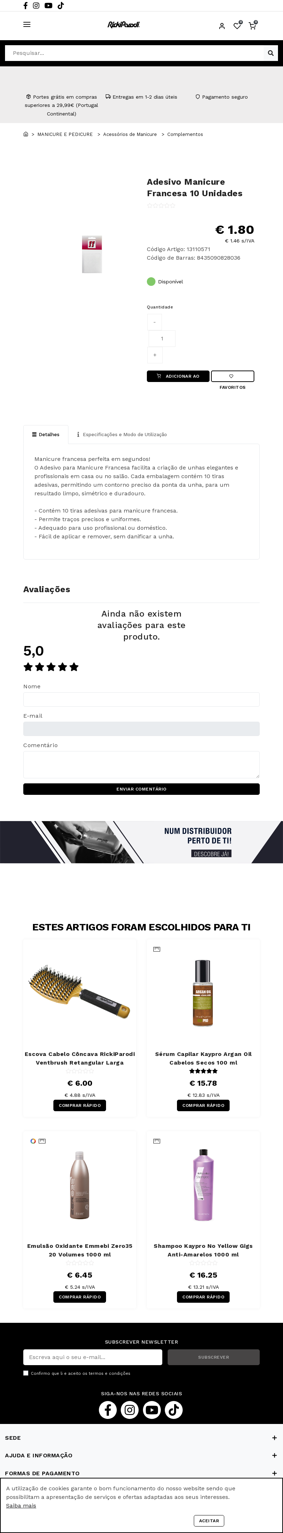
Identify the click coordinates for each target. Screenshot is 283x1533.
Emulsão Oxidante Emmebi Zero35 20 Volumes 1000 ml (80, 1251)
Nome (32, 687)
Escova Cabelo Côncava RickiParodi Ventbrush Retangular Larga (80, 1059)
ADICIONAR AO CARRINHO (178, 378)
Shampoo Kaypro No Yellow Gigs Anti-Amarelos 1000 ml (203, 1251)
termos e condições (109, 1374)
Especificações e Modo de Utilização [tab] (126, 435)
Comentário (40, 746)
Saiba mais (21, 1505)
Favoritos (233, 378)
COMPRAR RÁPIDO (80, 1106)
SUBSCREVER (213, 1358)
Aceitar (209, 1520)
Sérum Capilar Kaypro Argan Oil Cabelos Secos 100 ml (203, 1059)
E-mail (33, 716)
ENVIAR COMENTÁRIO (141, 790)
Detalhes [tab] (46, 435)
